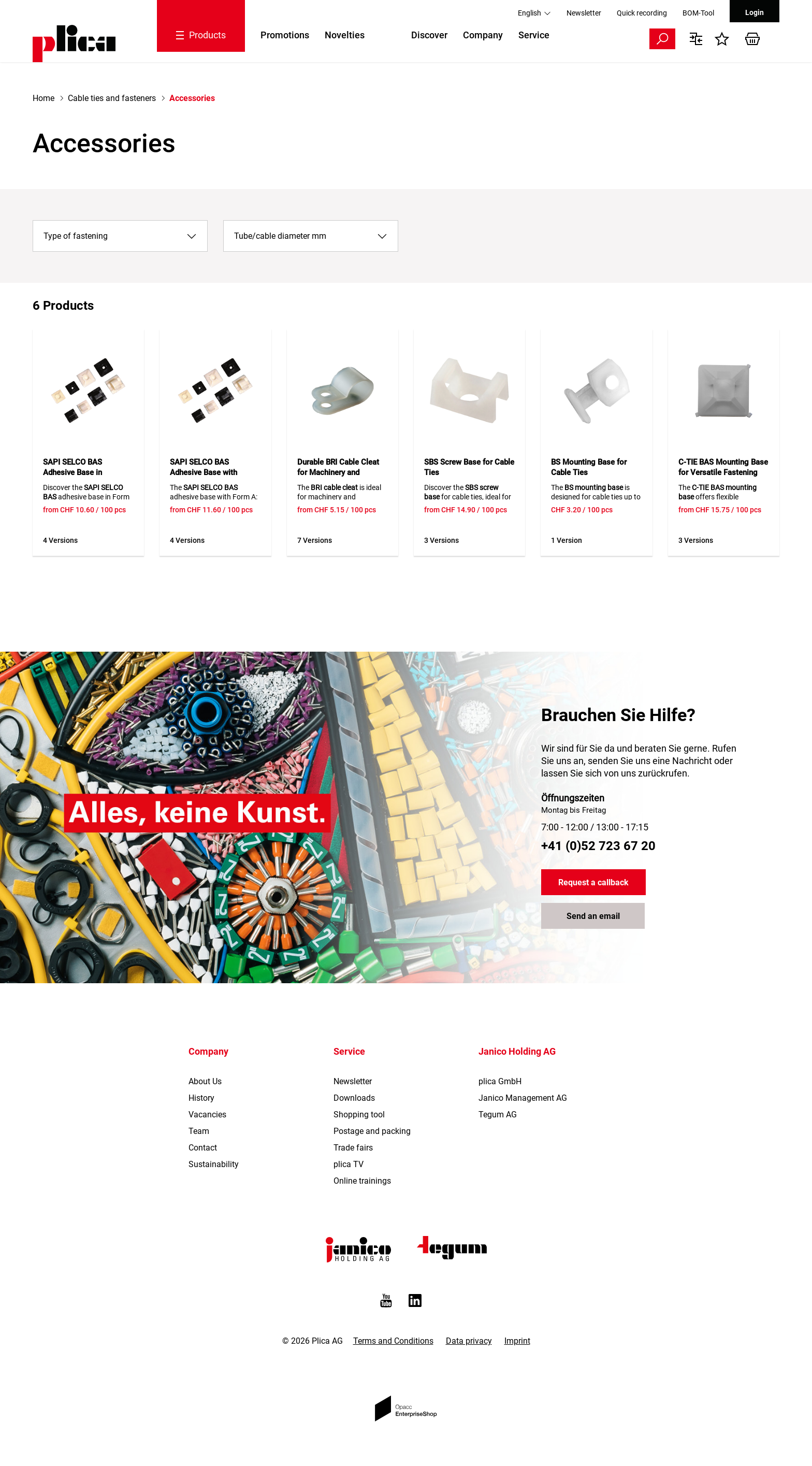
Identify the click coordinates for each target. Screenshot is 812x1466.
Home (43, 98)
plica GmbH (500, 1081)
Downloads (354, 1098)
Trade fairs (353, 1148)
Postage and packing (372, 1131)
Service (533, 35)
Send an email (593, 916)
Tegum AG (498, 1114)
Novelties (345, 35)
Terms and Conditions (393, 1341)
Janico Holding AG (517, 1051)
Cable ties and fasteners (112, 98)
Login (754, 12)
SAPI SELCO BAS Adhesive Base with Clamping (203, 472)
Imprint (517, 1341)
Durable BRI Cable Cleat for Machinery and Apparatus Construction (338, 472)
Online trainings (362, 1181)
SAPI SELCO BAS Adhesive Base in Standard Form (72, 472)
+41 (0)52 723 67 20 (598, 846)
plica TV (349, 1164)
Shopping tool (359, 1114)
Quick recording (642, 13)
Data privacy (469, 1341)
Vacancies (207, 1114)
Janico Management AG (523, 1098)
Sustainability (214, 1164)
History (201, 1098)
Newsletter (584, 13)
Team (199, 1131)
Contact (203, 1148)
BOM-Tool (698, 13)
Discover (429, 35)
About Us (205, 1081)
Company (483, 35)
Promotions (284, 35)
